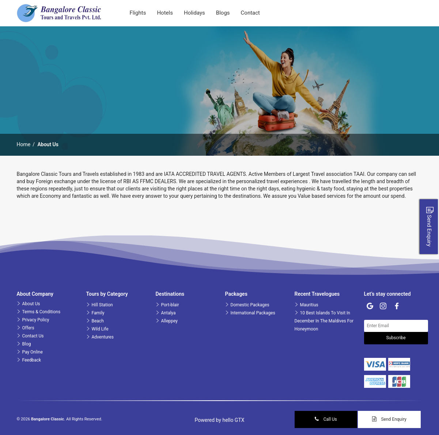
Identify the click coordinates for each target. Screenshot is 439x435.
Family (98, 312)
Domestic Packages (250, 304)
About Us (31, 303)
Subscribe (395, 337)
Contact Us (33, 335)
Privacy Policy (35, 319)
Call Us (326, 419)
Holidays (194, 13)
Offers (28, 327)
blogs (223, 13)
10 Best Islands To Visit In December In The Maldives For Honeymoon (324, 321)
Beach (98, 321)
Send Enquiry (389, 419)
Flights (138, 13)
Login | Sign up (394, 13)
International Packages (253, 312)
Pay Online (32, 352)
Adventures (103, 337)
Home (24, 144)
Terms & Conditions (41, 311)
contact (250, 13)
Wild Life (100, 329)
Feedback (31, 360)
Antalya (168, 312)
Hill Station (102, 304)
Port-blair (170, 304)
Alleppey (169, 321)
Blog (26, 344)
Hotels (165, 13)
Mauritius (309, 304)
